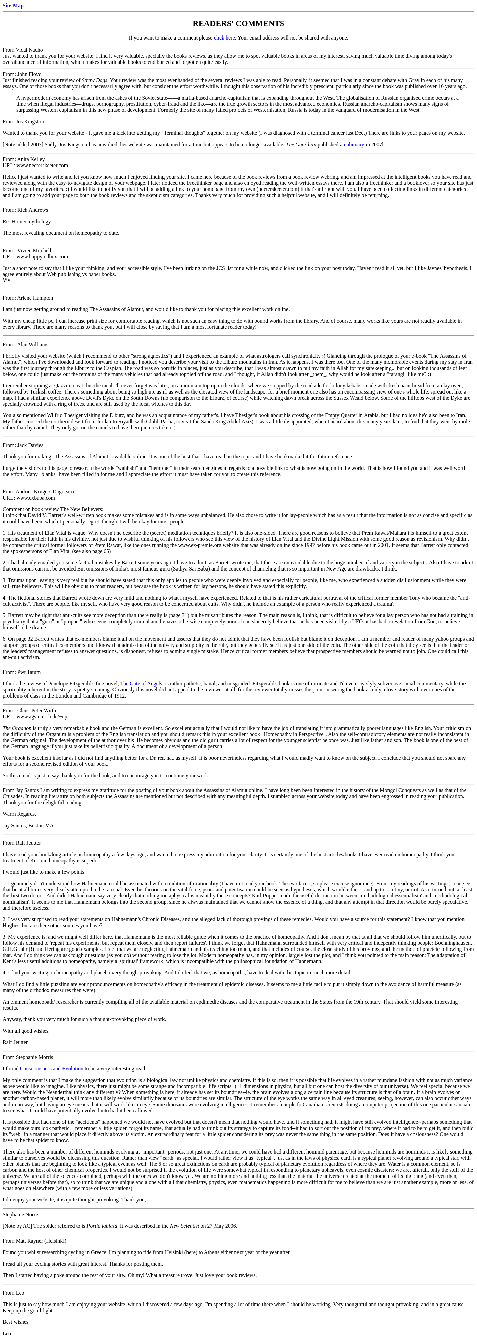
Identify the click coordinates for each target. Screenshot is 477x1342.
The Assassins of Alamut (116, 309)
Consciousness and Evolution (51, 1068)
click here (224, 38)
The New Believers (81, 509)
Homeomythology (31, 221)
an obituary (352, 144)
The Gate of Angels (141, 683)
